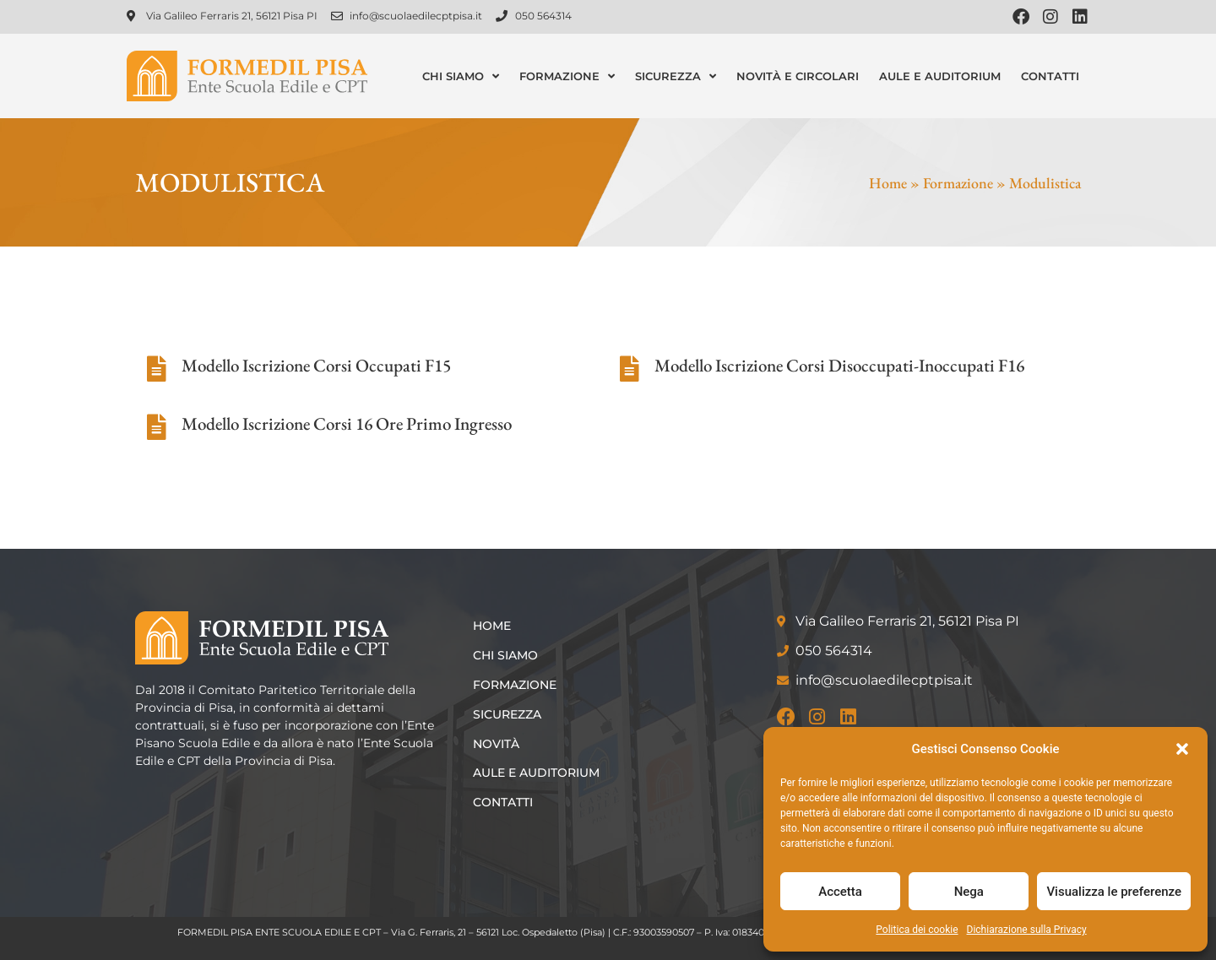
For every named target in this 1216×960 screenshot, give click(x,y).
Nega (969, 891)
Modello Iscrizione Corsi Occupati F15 (316, 365)
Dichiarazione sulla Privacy (1027, 930)
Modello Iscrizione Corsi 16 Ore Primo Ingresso (347, 423)
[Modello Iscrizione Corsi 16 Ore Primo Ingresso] (156, 427)
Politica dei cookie (917, 930)
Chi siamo (460, 76)
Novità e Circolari (797, 76)
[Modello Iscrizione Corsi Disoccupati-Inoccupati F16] (629, 369)
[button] (1182, 748)
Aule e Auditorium (940, 76)
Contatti (1050, 76)
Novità (496, 743)
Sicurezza (675, 76)
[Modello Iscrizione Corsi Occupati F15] (156, 369)
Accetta (840, 891)
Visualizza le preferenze (1113, 891)
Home (888, 183)
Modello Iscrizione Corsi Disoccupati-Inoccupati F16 (839, 365)
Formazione (567, 76)
